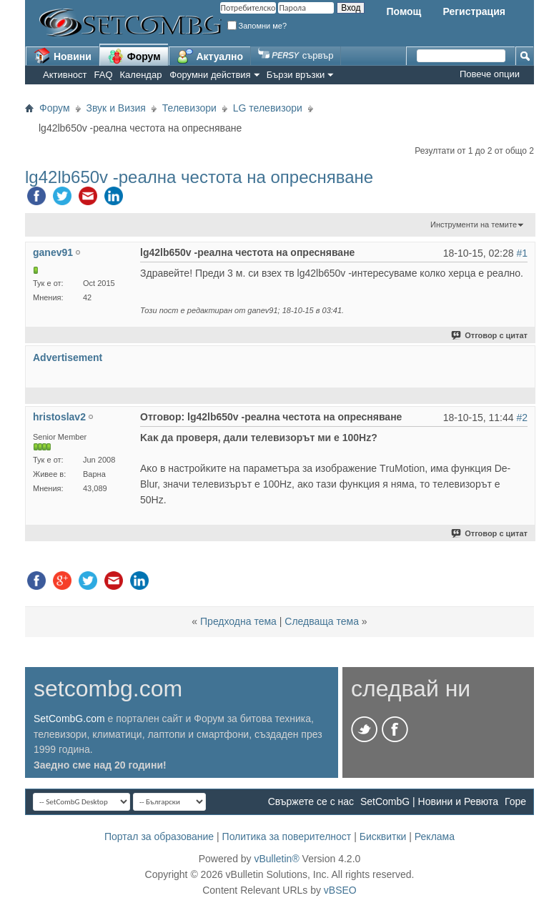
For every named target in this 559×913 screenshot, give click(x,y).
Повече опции (490, 74)
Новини (62, 55)
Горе (515, 801)
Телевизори (189, 108)
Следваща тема (322, 621)
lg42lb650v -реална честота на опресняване (199, 177)
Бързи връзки (296, 74)
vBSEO (340, 890)
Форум (134, 55)
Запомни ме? (257, 25)
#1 (522, 253)
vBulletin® (276, 858)
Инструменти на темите (473, 224)
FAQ (103, 74)
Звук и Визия (116, 108)
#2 (522, 417)
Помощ (403, 11)
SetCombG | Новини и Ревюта (429, 801)
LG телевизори (267, 108)
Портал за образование (159, 836)
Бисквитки (383, 836)
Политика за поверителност (287, 836)
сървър (295, 55)
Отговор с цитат (490, 335)
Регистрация (473, 11)
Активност (65, 74)
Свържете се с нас (311, 801)
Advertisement (67, 357)
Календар (141, 74)
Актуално (210, 55)
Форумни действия (209, 74)
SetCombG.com (69, 718)
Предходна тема (238, 621)
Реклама (435, 836)
